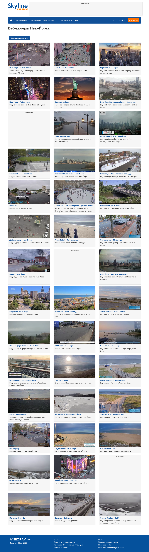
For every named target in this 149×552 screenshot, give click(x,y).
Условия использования (108, 542)
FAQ (100, 539)
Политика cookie (105, 545)
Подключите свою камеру (68, 20)
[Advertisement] (85, 10)
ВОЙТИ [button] (122, 20)
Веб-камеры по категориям (42, 20)
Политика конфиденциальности (111, 548)
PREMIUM (133, 20)
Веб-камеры (21, 20)
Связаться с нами (61, 548)
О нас (56, 539)
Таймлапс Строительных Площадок (68, 545)
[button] (112, 20)
